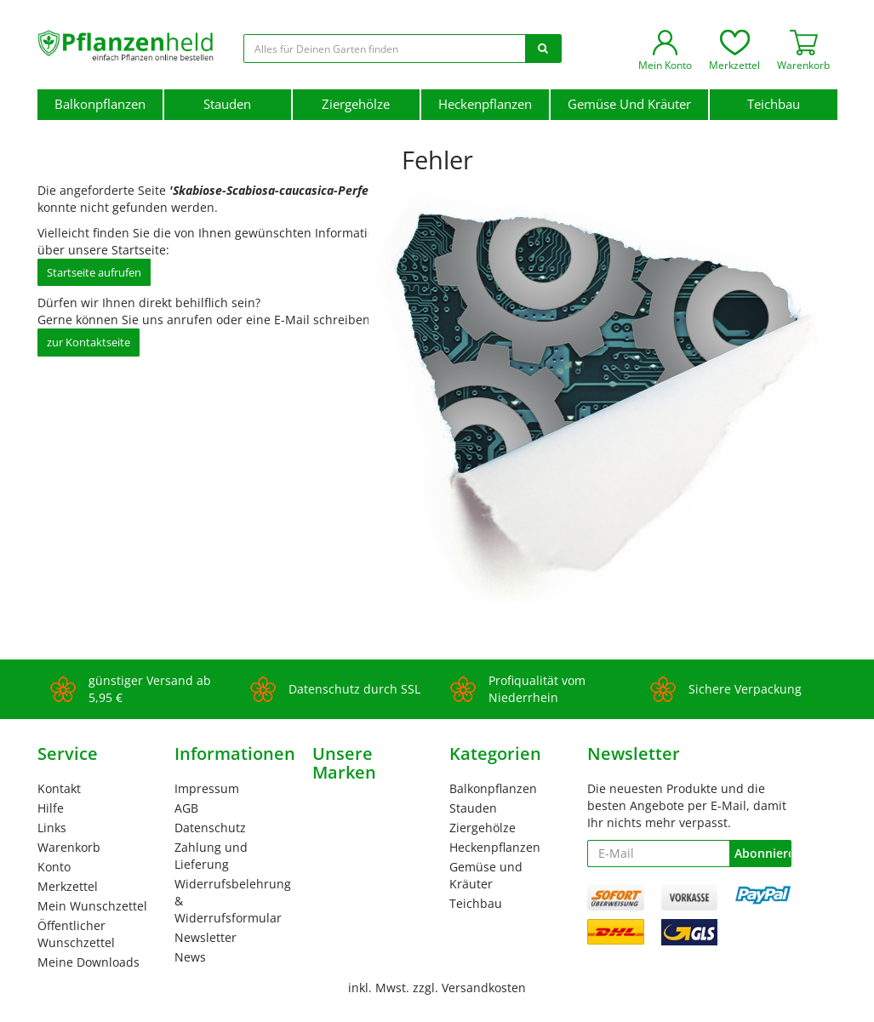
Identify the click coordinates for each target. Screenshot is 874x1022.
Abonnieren (762, 853)
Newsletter (205, 937)
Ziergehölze (356, 104)
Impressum (206, 788)
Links (51, 827)
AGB (186, 808)
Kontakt (59, 788)
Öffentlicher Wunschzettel (76, 934)
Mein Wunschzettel (92, 906)
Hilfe (50, 808)
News (190, 957)
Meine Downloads (88, 962)
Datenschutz (210, 827)
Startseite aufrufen (94, 272)
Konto (54, 867)
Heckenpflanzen (485, 104)
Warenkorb (68, 847)
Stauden (227, 104)
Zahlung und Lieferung (211, 855)
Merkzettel (67, 886)
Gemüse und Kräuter (629, 104)
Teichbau (773, 104)
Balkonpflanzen (100, 104)
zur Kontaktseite (88, 342)
